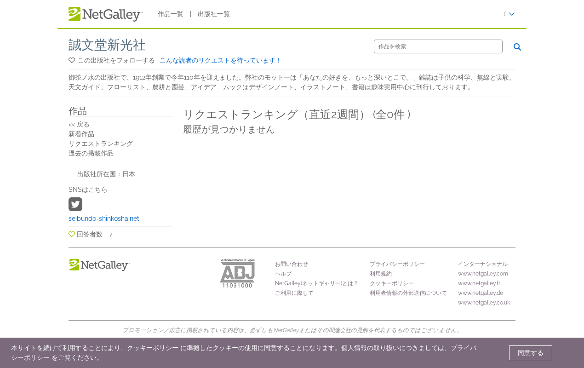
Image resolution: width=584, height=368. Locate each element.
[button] (72, 60)
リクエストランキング (101, 143)
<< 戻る (79, 124)
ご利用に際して (294, 293)
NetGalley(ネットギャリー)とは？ (317, 283)
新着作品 (81, 134)
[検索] (438, 46)
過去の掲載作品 (91, 153)
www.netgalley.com (483, 273)
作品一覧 (170, 13)
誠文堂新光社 (107, 44)
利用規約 (381, 273)
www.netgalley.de (480, 293)
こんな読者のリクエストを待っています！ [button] (221, 60)
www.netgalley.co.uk (484, 302)
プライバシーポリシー (397, 264)
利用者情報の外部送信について (408, 293)
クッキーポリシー (392, 283)
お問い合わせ (291, 264)
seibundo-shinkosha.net (104, 218)
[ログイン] (509, 14)
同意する (531, 352)
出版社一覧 (214, 13)
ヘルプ (283, 273)
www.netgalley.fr (479, 283)
